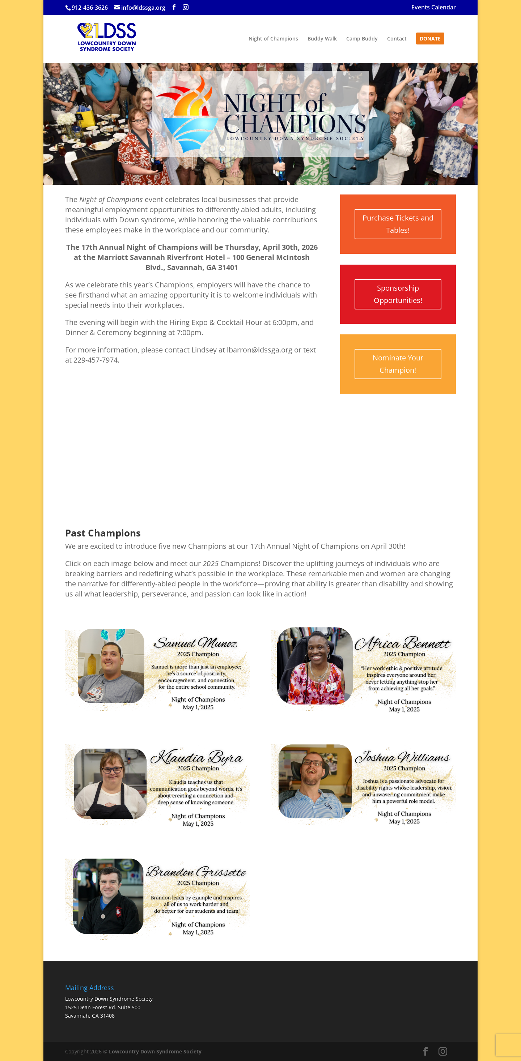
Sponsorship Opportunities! (398, 294)
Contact (397, 39)
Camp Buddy (362, 39)
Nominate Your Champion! (398, 364)
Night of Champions (273, 39)
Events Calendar (433, 7)
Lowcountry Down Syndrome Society (155, 1051)
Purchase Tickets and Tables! (398, 224)
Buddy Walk (322, 39)
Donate (430, 39)
